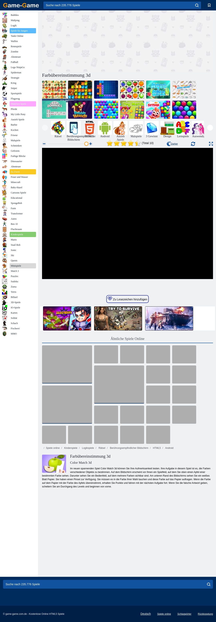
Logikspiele (87, 448)
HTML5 (156, 448)
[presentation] (45, 128)
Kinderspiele (70, 448)
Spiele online (53, 448)
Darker (172, 144)
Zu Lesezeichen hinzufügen (127, 299)
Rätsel (101, 448)
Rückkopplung (205, 614)
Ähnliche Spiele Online (128, 339)
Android (169, 448)
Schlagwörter (184, 614)
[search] (197, 5)
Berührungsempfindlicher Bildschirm (128, 448)
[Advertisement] (85, 41)
